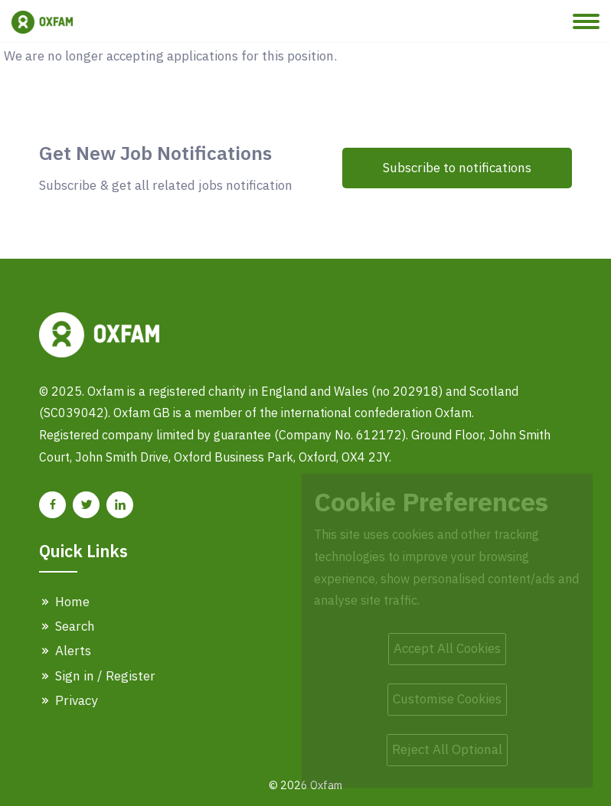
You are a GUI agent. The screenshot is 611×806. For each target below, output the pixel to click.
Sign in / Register (97, 675)
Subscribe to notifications (457, 167)
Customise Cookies (447, 698)
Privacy (68, 700)
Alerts (65, 650)
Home (64, 601)
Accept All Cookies (447, 648)
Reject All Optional (447, 749)
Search (67, 626)
